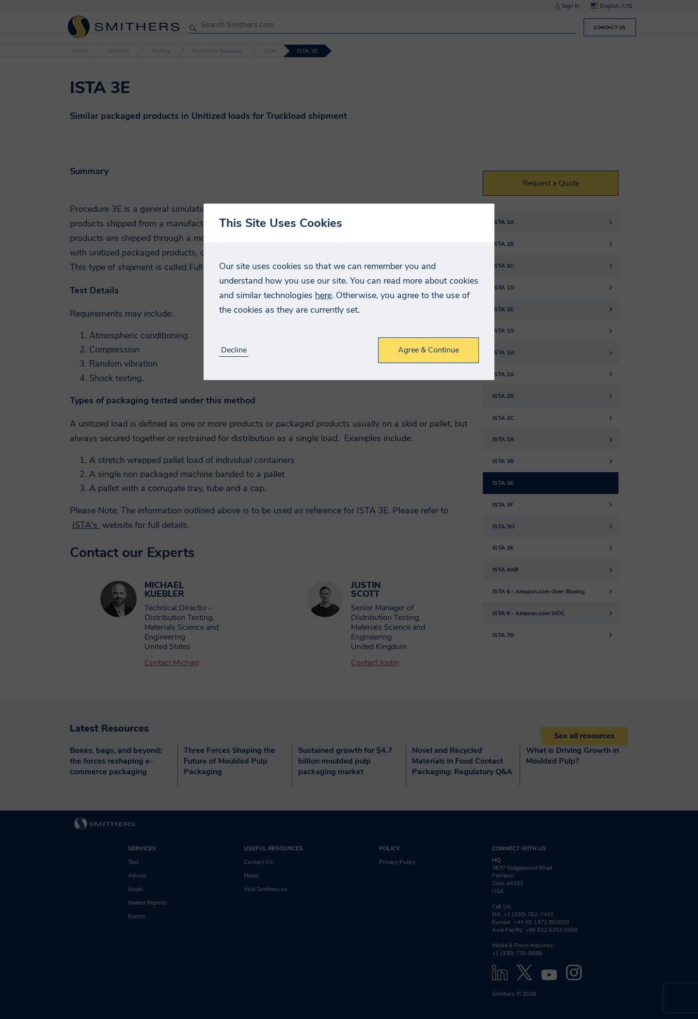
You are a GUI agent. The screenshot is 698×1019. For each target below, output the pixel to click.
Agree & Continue (428, 350)
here (323, 295)
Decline (234, 350)
